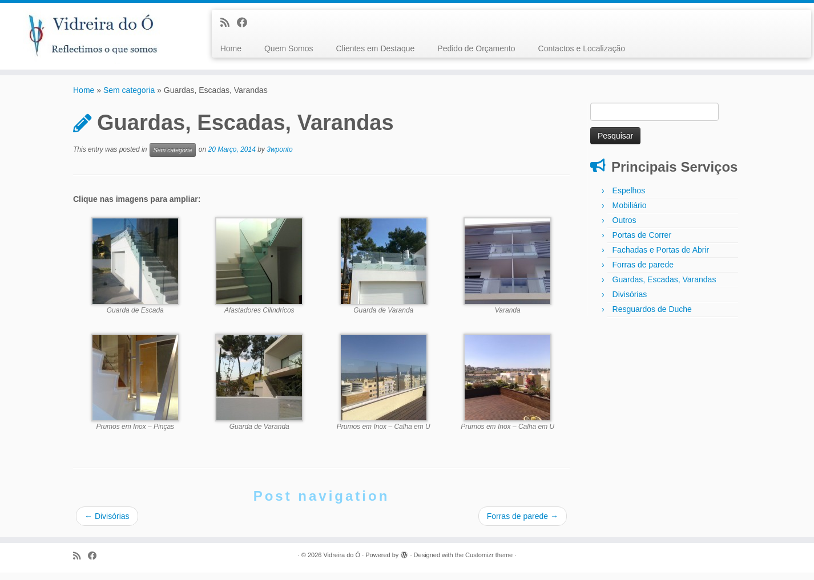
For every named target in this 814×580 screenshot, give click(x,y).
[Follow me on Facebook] (246, 23)
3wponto (279, 157)
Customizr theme (489, 562)
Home (230, 48)
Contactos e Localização (582, 48)
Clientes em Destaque (375, 48)
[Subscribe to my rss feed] (228, 23)
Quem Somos (288, 48)
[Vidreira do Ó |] (94, 37)
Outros (624, 227)
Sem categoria (129, 97)
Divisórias (107, 523)
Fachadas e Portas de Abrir (661, 256)
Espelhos (629, 197)
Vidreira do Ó (341, 562)
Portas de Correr (641, 241)
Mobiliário (629, 212)
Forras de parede (522, 523)
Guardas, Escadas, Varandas (664, 286)
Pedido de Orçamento (476, 48)
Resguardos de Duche (652, 316)
